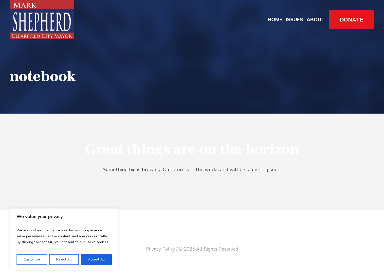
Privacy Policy (160, 249)
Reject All (64, 259)
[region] (64, 239)
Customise (32, 259)
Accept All (96, 259)
